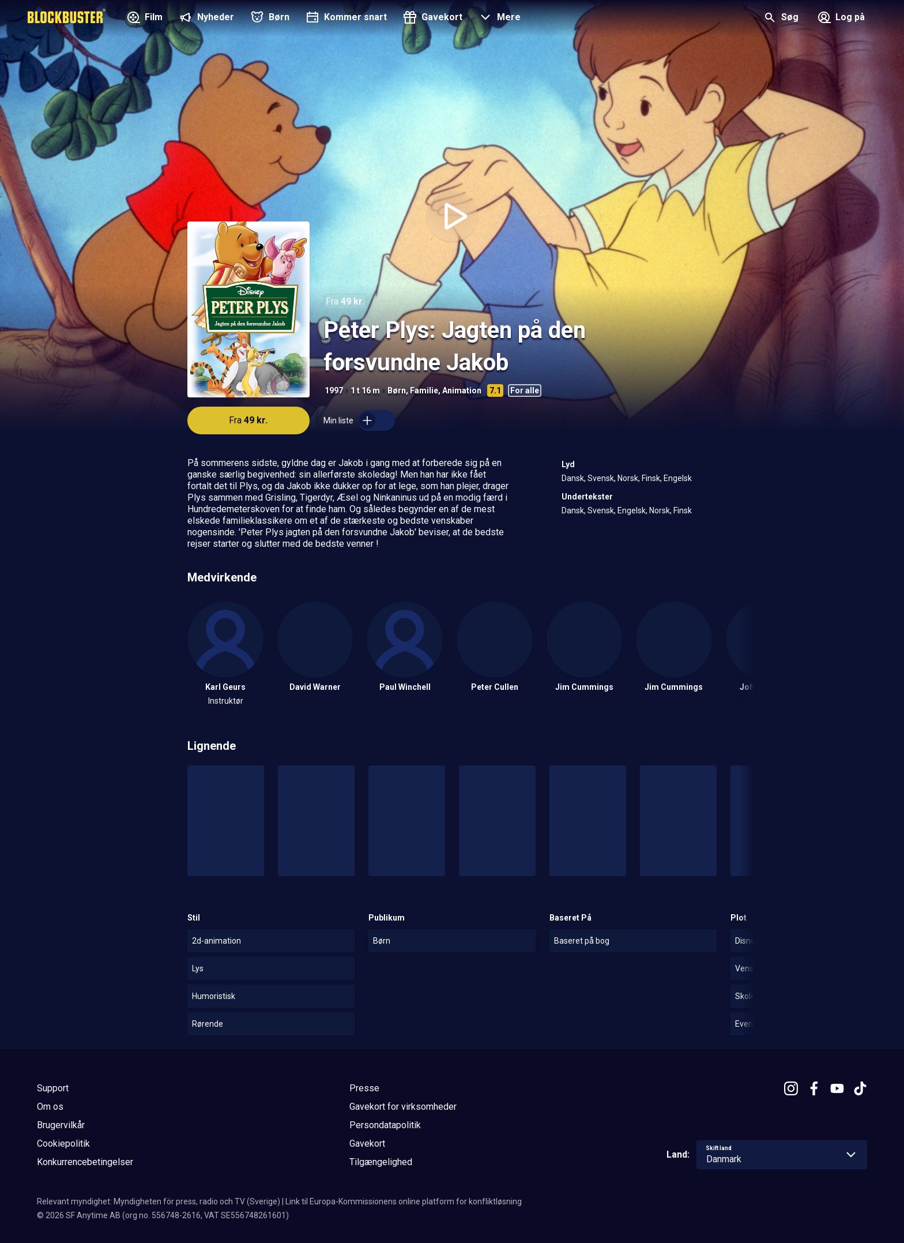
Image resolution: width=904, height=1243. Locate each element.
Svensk (600, 478)
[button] (498, 18)
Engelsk (678, 478)
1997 (334, 390)
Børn (396, 390)
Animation (461, 390)
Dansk (573, 478)
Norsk (627, 478)
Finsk (651, 478)
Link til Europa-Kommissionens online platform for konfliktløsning (403, 1201)
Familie (424, 390)
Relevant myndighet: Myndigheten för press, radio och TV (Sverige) (158, 1201)
